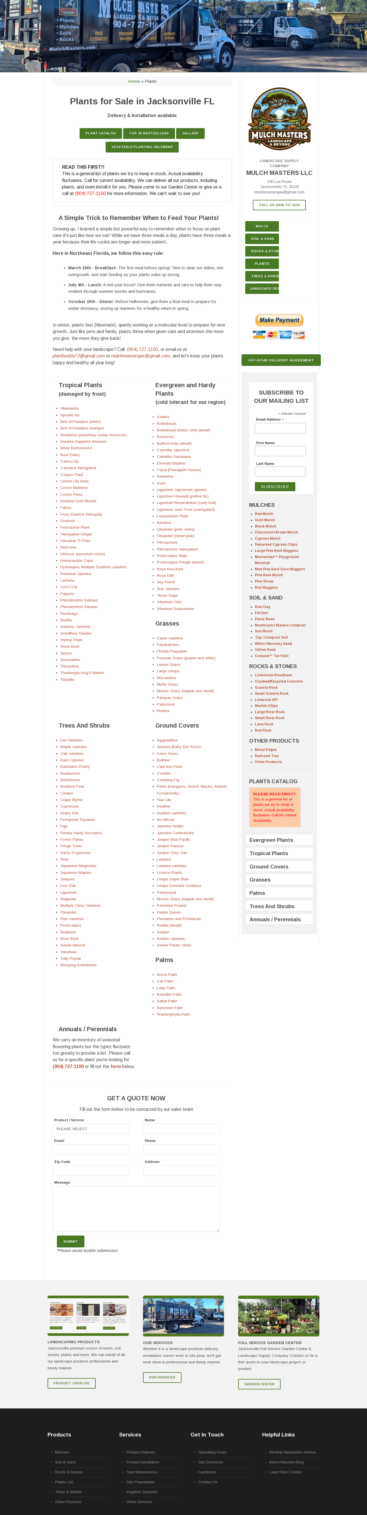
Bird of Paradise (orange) (82, 428)
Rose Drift (165, 575)
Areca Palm (167, 974)
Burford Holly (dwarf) (174, 443)
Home (134, 81)
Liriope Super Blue (173, 879)
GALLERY (190, 133)
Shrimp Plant (71, 640)
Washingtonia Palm (173, 1014)
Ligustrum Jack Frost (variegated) (186, 509)
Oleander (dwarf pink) (175, 536)
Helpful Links (278, 1435)
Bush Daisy (70, 455)
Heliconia (68, 547)
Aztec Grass (167, 753)
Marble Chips (266, 706)
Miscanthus (166, 678)
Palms (257, 893)
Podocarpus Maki (172, 556)
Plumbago (69, 613)
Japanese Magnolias (78, 866)
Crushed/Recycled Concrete (279, 681)
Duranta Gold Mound (78, 501)
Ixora (161, 483)
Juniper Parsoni (170, 846)
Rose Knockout (170, 569)
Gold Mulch (265, 520)
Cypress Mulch (267, 539)
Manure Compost (291, 625)
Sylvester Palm (170, 1008)
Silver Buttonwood (76, 448)
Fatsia (65, 507)
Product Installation (143, 1462)
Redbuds (68, 932)
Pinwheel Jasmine (75, 574)
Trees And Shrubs (271, 906)
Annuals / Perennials (275, 919)
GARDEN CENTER (259, 1384)
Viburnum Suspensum (175, 609)
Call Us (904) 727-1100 (279, 205)
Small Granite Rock (272, 694)
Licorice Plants (169, 872)
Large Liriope (168, 671)
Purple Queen (169, 912)
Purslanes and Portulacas (179, 919)
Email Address (270, 419)
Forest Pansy (71, 839)
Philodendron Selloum (79, 600)
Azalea (163, 417)
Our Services (162, 1377)
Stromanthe (70, 660)
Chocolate (264, 532)
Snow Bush (70, 646)
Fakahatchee (168, 645)
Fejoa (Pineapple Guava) (179, 470)
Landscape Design (264, 288)
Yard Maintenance (142, 1472)
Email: (59, 1141)
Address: (152, 1162)
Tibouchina (69, 666)
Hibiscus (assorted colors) (82, 554)
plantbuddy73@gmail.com (79, 355)
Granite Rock (266, 688)
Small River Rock (269, 718)
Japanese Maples (75, 872)
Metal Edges (266, 750)
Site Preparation (141, 1482)
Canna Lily (69, 461)
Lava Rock (264, 724)
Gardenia (165, 476)
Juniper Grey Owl (172, 853)
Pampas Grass (170, 698)
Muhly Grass (167, 684)
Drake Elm (69, 813)
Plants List (64, 1482)
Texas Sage (167, 595)
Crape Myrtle (71, 800)
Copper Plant (71, 474)
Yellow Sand (265, 650)
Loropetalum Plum (172, 516)
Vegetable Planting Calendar (142, 147)
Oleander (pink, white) (176, 529)
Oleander (68, 912)
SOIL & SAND (266, 598)
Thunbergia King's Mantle (82, 673)
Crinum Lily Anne (74, 481)
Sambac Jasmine (75, 626)
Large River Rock (270, 712)
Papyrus (67, 594)
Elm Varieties (71, 740)
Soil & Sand (262, 238)
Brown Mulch (287, 532)
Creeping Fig (168, 780)
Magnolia (68, 899)
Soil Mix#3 (264, 631)
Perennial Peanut (171, 905)
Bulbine (163, 760)
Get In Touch (207, 1435)
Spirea (66, 653)
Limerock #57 (266, 700)
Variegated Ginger (76, 534)
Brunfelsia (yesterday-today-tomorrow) (93, 435)
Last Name (265, 464)
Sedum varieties (171, 938)
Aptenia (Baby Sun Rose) (179, 747)
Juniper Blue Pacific (174, 839)
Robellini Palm (169, 994)
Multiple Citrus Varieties (80, 905)
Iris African (165, 819)
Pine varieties (72, 919)
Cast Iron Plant (169, 766)
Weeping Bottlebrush (78, 965)
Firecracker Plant (74, 527)
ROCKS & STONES (273, 666)
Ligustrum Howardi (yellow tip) (183, 496)
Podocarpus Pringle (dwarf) (180, 562)
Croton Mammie (74, 488)
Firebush (67, 521)
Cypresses (69, 806)
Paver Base (264, 619)
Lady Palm (166, 988)
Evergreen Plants (271, 840)
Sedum (163, 932)
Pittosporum (167, 542)
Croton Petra (71, 494)
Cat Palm (165, 981)
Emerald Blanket (171, 463)
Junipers (67, 879)
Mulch (262, 226)
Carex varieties (170, 638)
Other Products (268, 762)
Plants (262, 263)
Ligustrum (68, 892)
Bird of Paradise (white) (80, 421)
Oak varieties (72, 753)
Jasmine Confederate (175, 833)
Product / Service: (69, 1120)
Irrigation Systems (142, 1492)
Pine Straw (264, 581)
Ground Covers (268, 867)
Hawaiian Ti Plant (75, 541)
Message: (62, 1183)
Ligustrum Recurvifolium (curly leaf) (186, 503)
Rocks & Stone (265, 251)
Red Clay (262, 607)
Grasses (259, 880)
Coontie (163, 773)
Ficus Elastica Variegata (81, 514)
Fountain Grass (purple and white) (186, 658)
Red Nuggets (266, 588)
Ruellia (66, 620)
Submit (70, 1241)
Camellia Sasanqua (174, 456)
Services (130, 1435)
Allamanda (69, 408)
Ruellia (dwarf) (169, 925)
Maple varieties (73, 747)
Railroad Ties (267, 756)
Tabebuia (68, 952)
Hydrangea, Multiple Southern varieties (93, 567)
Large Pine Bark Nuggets (276, 551)
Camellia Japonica (173, 450)
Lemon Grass (168, 664)
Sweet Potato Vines (174, 945)
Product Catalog (71, 1383)
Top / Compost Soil (271, 637)
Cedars (66, 793)
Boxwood (165, 437)
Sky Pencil (166, 582)
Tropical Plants (268, 853)
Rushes (163, 711)
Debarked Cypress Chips (276, 544)
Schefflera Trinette (75, 633)
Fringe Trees (71, 846)
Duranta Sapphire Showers (83, 441)
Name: (150, 1120)
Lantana (67, 580)
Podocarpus (70, 925)
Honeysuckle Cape (76, 560)
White (260, 644)
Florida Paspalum (172, 651)
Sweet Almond (72, 945)
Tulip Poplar (70, 958)
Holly (64, 859)
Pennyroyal (166, 892)
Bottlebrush (166, 423)
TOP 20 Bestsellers (149, 133)
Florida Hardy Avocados (81, 833)
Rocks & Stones (69, 1472)
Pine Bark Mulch (269, 575)
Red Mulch (264, 514)
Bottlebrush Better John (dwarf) (183, 430)
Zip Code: (62, 1162)
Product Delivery (141, 1452)
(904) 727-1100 (90, 193)
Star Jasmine (168, 589)
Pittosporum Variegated (177, 549)
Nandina (164, 522)
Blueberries (70, 773)
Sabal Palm (167, 1001)
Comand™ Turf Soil (272, 656)
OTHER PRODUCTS (274, 741)
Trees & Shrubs (265, 276)
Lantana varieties (172, 866)
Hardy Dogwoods (75, 853)
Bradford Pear (72, 786)
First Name (265, 443)
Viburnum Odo (169, 602)
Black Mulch (265, 526)
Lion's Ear (68, 587)
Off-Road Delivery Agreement (281, 360)
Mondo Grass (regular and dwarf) (185, 691)
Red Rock (263, 730)
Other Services (139, 1502)
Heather (163, 806)
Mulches (62, 1452)
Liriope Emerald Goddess (179, 885)
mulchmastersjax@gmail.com (279, 192)
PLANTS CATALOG (273, 781)
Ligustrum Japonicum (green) (182, 490)
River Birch (69, 938)
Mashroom (264, 625)
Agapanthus (167, 740)
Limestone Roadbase (273, 675)
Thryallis (67, 679)
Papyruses (166, 704)
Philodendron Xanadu (78, 607)
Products (59, 1435)
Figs (64, 826)
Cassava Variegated (78, 468)
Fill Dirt (261, 613)
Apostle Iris (70, 415)
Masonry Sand (279, 644)
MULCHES (262, 505)
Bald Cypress (72, 760)
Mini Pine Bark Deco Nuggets (280, 569)
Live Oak (68, 885)
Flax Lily (164, 800)
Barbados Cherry (75, 766)
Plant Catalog (101, 133)
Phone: (150, 1141)
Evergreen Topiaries (77, 819)
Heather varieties (171, 813)
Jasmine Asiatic (170, 826)
